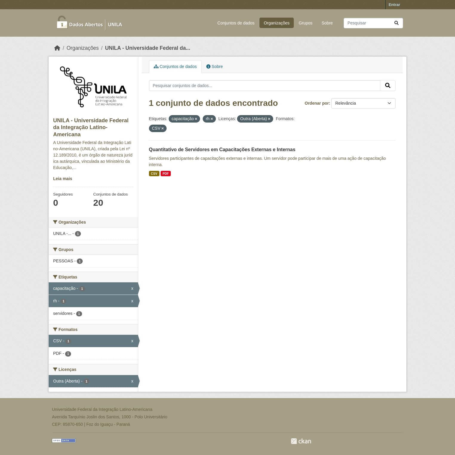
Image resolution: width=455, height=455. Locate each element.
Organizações (276, 23)
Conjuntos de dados (236, 23)
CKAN (301, 441)
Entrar (394, 4)
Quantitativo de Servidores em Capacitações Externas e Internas (222, 149)
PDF (165, 173)
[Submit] (396, 23)
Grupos (306, 23)
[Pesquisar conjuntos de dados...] (373, 23)
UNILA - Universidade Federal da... (147, 48)
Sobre (327, 23)
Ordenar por (317, 103)
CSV (154, 173)
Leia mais (62, 178)
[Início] (57, 48)
